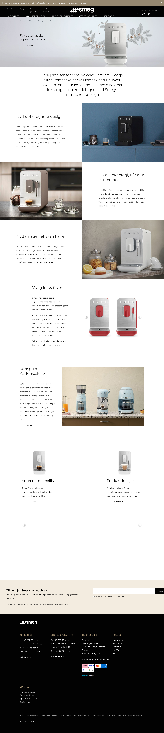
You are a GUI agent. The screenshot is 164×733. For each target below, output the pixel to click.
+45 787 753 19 (30, 709)
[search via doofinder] (132, 14)
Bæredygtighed (12, 9)
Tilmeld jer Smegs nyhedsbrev (26, 659)
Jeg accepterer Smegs (110, 666)
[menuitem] (13, 16)
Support (154, 10)
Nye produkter (33, 10)
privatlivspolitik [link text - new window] (119, 666)
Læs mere (31, 425)
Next (139, 317)
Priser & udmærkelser (46, 10)
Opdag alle (32, 45)
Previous (86, 317)
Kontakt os (146, 10)
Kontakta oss (59, 726)
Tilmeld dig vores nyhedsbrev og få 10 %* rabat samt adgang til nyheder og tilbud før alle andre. (44, 3)
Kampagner (24, 9)
